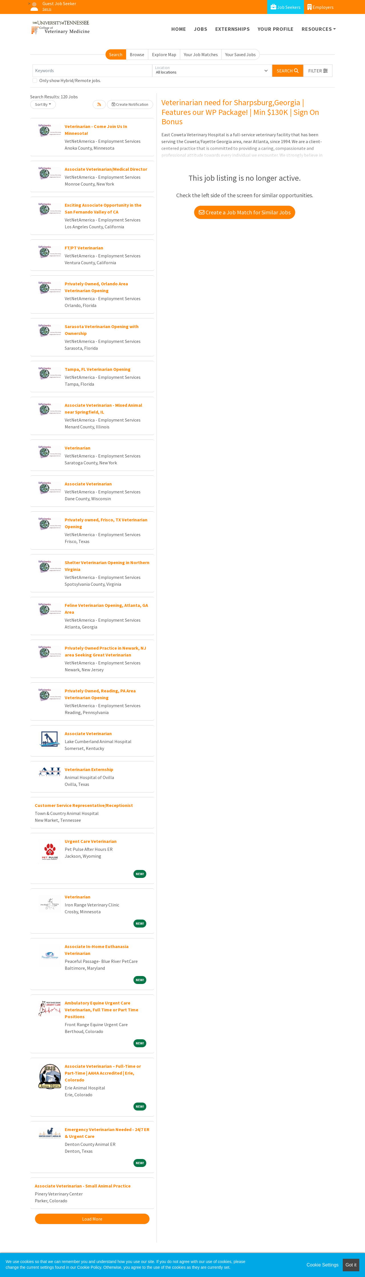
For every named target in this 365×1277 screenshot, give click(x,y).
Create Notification (130, 104)
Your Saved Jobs (240, 54)
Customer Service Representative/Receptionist (84, 805)
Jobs (200, 29)
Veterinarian (77, 448)
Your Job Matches (201, 54)
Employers (320, 7)
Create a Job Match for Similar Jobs (245, 212)
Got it (351, 1264)
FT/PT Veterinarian (84, 248)
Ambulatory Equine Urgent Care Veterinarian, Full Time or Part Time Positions (101, 1009)
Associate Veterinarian (88, 484)
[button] (317, 70)
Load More (92, 1219)
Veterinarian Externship (89, 769)
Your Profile (276, 29)
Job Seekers (286, 7)
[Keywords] (92, 70)
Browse (137, 54)
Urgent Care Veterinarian (91, 841)
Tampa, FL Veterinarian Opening (98, 369)
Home (178, 29)
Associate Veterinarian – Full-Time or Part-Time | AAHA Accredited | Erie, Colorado (103, 1073)
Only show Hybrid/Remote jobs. (70, 80)
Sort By (41, 104)
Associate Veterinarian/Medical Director (106, 169)
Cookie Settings (322, 1264)
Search (115, 54)
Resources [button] (317, 29)
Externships (232, 29)
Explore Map (164, 54)
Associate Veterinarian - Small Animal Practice (83, 1186)
